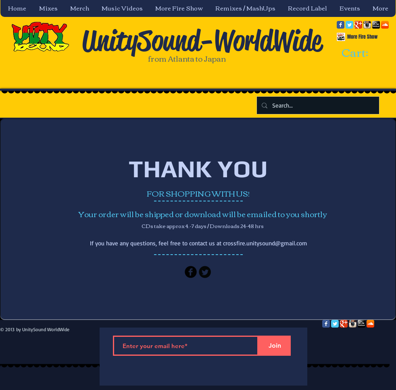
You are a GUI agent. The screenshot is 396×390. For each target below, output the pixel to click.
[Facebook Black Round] (191, 272)
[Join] (274, 346)
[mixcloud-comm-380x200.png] (376, 25)
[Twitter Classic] (349, 25)
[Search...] (317, 105)
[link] (362, 53)
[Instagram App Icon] (367, 25)
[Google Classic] (358, 25)
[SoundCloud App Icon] (385, 25)
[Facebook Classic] (340, 25)
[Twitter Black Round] (205, 272)
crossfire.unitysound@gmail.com (265, 243)
